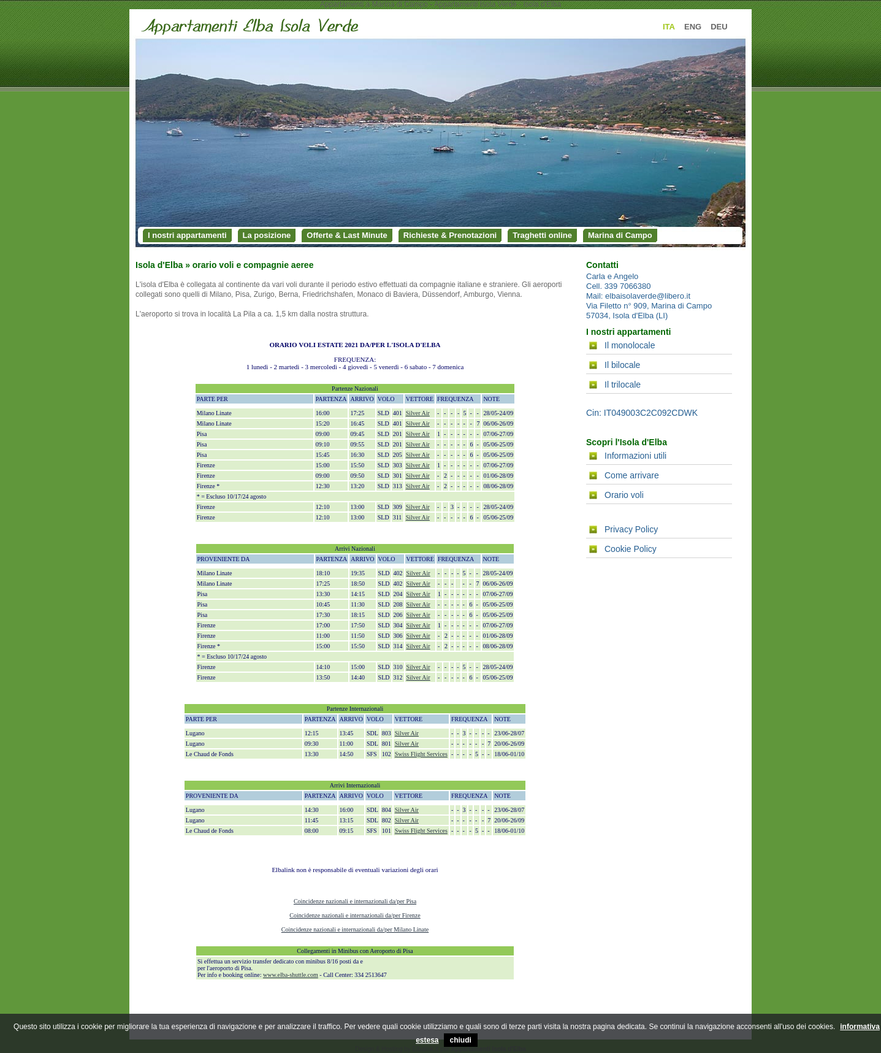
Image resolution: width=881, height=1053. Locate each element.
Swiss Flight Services (421, 754)
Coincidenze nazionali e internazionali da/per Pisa (355, 901)
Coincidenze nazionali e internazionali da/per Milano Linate (355, 929)
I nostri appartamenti (187, 235)
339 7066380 (627, 286)
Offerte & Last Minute (347, 235)
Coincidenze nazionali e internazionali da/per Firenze (355, 915)
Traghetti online (542, 235)
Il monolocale (629, 345)
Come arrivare (631, 475)
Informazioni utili (635, 456)
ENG (692, 26)
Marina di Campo (620, 235)
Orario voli (624, 495)
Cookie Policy (630, 549)
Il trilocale (622, 384)
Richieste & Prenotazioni (450, 235)
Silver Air (418, 413)
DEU (719, 26)
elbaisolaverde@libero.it (647, 296)
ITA (669, 26)
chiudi (460, 1040)
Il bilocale (622, 365)
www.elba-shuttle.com (290, 974)
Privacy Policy (631, 529)
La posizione (267, 235)
